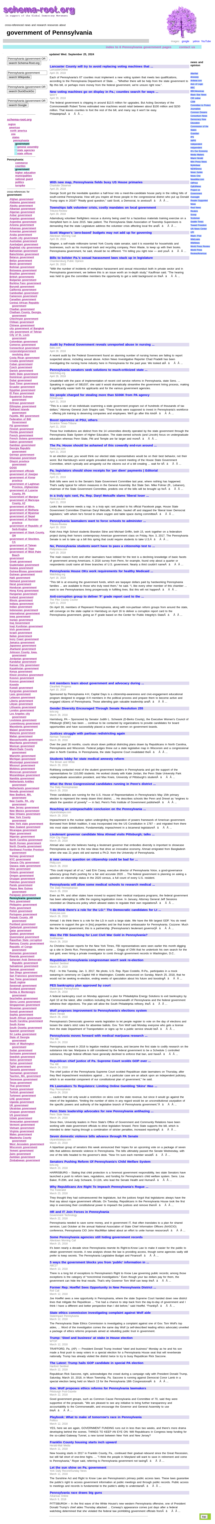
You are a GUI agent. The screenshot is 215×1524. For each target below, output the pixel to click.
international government (25, 613)
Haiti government (20, 577)
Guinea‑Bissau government (26, 571)
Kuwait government (21, 687)
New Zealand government (25, 827)
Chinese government (22, 325)
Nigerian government (22, 836)
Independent (196, 144)
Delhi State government (24, 374)
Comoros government (23, 344)
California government (23, 289)
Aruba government (21, 234)
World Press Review (200, 246)
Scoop (193, 215)
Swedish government (22, 1056)
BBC (193, 88)
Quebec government (22, 933)
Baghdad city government (25, 247)
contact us (187, 47)
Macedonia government (24, 726)
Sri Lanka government (23, 1034)
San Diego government (23, 972)
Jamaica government (22, 642)
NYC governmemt (20, 859)
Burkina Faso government (25, 283)
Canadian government (23, 299)
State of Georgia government (19, 1039)
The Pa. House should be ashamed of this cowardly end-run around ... (103, 445)
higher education (25, 172)
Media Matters (197, 155)
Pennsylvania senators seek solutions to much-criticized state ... (99, 370)
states (16, 137)
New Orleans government (25, 814)
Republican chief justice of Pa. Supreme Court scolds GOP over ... (100, 1061)
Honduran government (23, 587)
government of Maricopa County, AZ (24, 502)
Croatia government (21, 360)
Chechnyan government (24, 318)
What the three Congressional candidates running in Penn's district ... (103, 784)
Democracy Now (198, 119)
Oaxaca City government (24, 862)
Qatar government (20, 930)
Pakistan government (22, 882)
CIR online (195, 98)
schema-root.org (19, 119)
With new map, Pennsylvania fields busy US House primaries (96, 182)
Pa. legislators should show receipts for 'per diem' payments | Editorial (104, 470)
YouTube (206, 41)
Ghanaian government (23, 458)
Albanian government (22, 208)
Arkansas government (23, 228)
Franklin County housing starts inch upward (83, 1442)
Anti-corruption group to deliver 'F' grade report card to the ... (97, 596)
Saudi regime (18, 982)
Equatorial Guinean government (21, 398)
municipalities (23, 175)
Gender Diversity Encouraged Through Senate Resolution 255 (96, 708)
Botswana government (23, 270)
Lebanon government (22, 697)
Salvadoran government (24, 966)
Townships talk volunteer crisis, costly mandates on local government (103, 207)
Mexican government (22, 746)
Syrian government (21, 1063)
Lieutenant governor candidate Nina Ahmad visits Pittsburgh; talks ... (102, 834)
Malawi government (21, 729)
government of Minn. (22, 506)
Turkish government (22, 1092)
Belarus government (22, 257)
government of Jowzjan (24, 474)
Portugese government (23, 914)
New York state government (26, 823)
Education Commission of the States (199, 126)
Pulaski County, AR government (21, 919)
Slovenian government (23, 1008)
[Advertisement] (85, 146)
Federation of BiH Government (20, 421)
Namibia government (22, 778)
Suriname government (23, 1053)
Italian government (21, 636)
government (17, 558)
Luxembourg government (25, 723)
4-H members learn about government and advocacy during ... (97, 683)
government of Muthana (24, 509)
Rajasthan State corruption (26, 940)
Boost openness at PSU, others (74, 420)
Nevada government (22, 791)
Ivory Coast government (24, 639)
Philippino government (23, 904)
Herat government (20, 584)
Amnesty (195, 77)
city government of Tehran (26, 331)
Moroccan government (23, 772)
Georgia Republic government (20, 450)
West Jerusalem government (27, 1144)
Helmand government (22, 581)
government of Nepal (22, 516)
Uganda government (22, 1102)
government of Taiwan (23, 545)
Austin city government (24, 238)
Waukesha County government (20, 1139)
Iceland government (21, 597)
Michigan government (23, 759)
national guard (24, 179)
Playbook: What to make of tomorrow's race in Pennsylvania (96, 1417)
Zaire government (20, 1153)
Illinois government (21, 600)
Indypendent (196, 148)
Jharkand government (23, 649)
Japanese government (23, 645)
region (12, 124)
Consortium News (199, 116)
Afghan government (21, 199)
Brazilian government (22, 273)
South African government (25, 1018)
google (185, 41)
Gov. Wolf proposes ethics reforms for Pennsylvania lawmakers (98, 1388)
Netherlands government (24, 788)
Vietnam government (22, 1128)
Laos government (20, 694)
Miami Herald (197, 158)
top (204, 1516)
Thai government (20, 1085)
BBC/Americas (197, 91)
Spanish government (22, 1030)
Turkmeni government (23, 1095)
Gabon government (21, 441)
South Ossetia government (26, 1027)
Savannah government (23, 985)
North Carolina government (26, 839)
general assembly (27, 146)
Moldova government (22, 768)
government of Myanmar (24, 513)
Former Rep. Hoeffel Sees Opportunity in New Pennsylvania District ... (103, 1287)
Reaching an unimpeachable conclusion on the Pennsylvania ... (98, 809)
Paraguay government (23, 894)
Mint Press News (199, 162)
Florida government (21, 432)
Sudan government (21, 1050)
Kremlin (14, 684)
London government (22, 710)
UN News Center (199, 229)
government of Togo (22, 548)
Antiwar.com (196, 80)
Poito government (20, 908)
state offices (24, 153)
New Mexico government (24, 810)
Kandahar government (23, 661)
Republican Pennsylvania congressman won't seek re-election (96, 960)
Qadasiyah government (23, 927)
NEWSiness (196, 169)
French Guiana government (26, 438)
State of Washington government (22, 1045)
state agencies (26, 150)
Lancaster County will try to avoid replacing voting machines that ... (101, 66)
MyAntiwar (195, 165)
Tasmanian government (24, 1073)
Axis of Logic (197, 84)
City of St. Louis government (19, 337)
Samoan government (22, 969)
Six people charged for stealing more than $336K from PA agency (99, 395)
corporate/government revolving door (23, 353)
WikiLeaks (195, 239)
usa (13, 134)
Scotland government (22, 988)
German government (22, 454)
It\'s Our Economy (199, 151)
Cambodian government (24, 293)
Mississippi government (24, 762)
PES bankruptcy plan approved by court (80, 985)
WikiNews (195, 243)
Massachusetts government (26, 739)
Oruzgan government (22, 878)
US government (19, 1115)
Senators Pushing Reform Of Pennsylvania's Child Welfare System (100, 1161)
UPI (192, 232)
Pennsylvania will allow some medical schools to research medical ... (102, 884)
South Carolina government (26, 1021)
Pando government (21, 885)
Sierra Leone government (25, 1001)
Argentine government (23, 221)
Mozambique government (25, 775)
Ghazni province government (19, 463)
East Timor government (24, 383)
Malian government (21, 736)
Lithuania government (23, 707)
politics (19, 182)
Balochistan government (24, 254)
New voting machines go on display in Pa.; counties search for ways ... (104, 91)
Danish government (21, 370)
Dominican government (24, 377)
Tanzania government (22, 1069)
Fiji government (19, 425)
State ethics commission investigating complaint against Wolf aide (100, 1312)
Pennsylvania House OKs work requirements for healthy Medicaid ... (101, 571)
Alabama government (22, 202)
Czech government (21, 367)
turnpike (20, 185)
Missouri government (22, 765)
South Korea (17, 1024)
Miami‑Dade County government (21, 751)
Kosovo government (22, 678)
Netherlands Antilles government (22, 783)
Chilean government (22, 322)
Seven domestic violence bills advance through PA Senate (94, 1136)
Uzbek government (21, 1118)
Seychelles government (24, 998)
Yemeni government (22, 1150)
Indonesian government (24, 610)
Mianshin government (23, 755)
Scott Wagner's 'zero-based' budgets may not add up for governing (101, 232)
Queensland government (24, 937)
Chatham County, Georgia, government (26, 314)
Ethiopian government (23, 406)
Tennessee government (24, 1079)
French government (21, 435)
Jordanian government (23, 658)
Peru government (20, 901)
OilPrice (194, 183)
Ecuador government (22, 386)
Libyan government (21, 704)
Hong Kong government (24, 590)
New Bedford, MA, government (21, 796)
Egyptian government (22, 390)
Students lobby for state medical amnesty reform (87, 758)
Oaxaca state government (25, 865)
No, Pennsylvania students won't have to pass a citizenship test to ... (102, 546)
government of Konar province (22, 479)
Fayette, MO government (24, 415)
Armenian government (23, 231)
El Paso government (22, 393)
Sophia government (21, 1014)
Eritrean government (22, 403)
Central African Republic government (24, 304)
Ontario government (22, 872)
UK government (19, 1105)
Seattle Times (197, 222)
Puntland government (22, 924)
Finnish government (22, 429)
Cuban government (21, 364)
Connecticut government (24, 348)
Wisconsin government (23, 1147)
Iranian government (21, 619)
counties (20, 166)
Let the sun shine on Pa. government (78, 1467)
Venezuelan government (24, 1121)
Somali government (21, 1011)
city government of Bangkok (27, 328)
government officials (22, 470)
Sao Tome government (23, 979)
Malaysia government (22, 733)
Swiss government (21, 1059)
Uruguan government (22, 1111)
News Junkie (197, 172)
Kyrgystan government (23, 691)
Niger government (20, 833)
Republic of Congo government (21, 948)
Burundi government (22, 286)
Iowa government (20, 616)
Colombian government (24, 341)
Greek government (21, 561)
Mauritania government (23, 742)
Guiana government (21, 568)
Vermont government (22, 1124)
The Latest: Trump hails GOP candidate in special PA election (96, 1363)
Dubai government (21, 380)
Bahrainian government (24, 250)
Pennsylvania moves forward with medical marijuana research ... (99, 1035)
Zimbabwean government (25, 1160)
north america (18, 130)
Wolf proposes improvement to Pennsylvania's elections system (98, 1010)
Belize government (21, 260)
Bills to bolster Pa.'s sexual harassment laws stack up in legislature (101, 257)
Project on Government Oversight (196, 193)
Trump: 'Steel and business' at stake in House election (91, 1337)
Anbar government (21, 215)
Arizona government (22, 225)
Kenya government (21, 671)
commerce (21, 162)
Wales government (21, 1134)
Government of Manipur (24, 496)
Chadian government (22, 309)
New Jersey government (24, 807)
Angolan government (22, 218)
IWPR (193, 140)
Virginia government (22, 1131)
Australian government (23, 241)
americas (14, 127)
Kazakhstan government (24, 668)
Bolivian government (22, 267)
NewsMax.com (197, 179)
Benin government (21, 263)
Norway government (22, 856)
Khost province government (26, 674)
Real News (196, 208)
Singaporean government (25, 1004)
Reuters (194, 211)
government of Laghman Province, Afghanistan (24, 486)
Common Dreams (199, 112)
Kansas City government (24, 665)
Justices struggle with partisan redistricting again (87, 733)
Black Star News (198, 95)
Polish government (21, 911)
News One (195, 176)
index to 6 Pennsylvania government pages (138, 47)
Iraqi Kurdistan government (26, 626)
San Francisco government (26, 975)
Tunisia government (21, 1089)
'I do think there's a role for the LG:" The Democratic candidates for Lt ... (105, 910)
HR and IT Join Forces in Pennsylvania (79, 1212)
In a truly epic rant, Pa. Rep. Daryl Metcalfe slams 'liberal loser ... (99, 495)
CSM (193, 102)
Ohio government (20, 869)
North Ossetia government (26, 846)
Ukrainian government (23, 1108)
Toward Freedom (198, 225)
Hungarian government (23, 594)
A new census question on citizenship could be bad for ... (94, 859)
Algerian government (22, 212)
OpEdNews (196, 186)
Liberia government (21, 700)
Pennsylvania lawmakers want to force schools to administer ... (98, 521)
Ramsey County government (27, 943)
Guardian (195, 133)
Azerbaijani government (24, 244)
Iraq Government (20, 623)
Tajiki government (20, 1066)
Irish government (20, 629)
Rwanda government (22, 956)
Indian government (21, 606)
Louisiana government (23, 720)
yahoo (196, 41)
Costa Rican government (25, 357)
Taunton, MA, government (25, 1076)
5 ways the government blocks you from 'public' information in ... (99, 1262)
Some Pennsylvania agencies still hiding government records (96, 1237)
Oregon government (22, 875)
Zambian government (22, 1157)
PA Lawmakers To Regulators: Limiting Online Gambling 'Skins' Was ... (103, 1086)
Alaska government (21, 205)
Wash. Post (196, 236)
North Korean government (25, 843)
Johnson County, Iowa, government (23, 654)
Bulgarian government (23, 280)
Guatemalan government (24, 564)
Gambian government (22, 445)
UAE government (20, 1098)
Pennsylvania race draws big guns (76, 1492)
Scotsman (195, 218)
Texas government (21, 1082)
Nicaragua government (23, 830)
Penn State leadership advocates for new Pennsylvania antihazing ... (102, 1111)
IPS (192, 137)
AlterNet (194, 73)
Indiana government (22, 603)
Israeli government (21, 632)
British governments (22, 276)
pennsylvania (21, 140)
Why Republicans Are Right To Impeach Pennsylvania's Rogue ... (99, 1186)
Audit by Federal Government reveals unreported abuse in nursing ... (102, 344)
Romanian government (23, 953)
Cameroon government (23, 296)
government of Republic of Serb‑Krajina (26, 527)
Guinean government (22, 574)
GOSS (13, 467)
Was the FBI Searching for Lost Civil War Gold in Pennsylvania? (99, 935)
